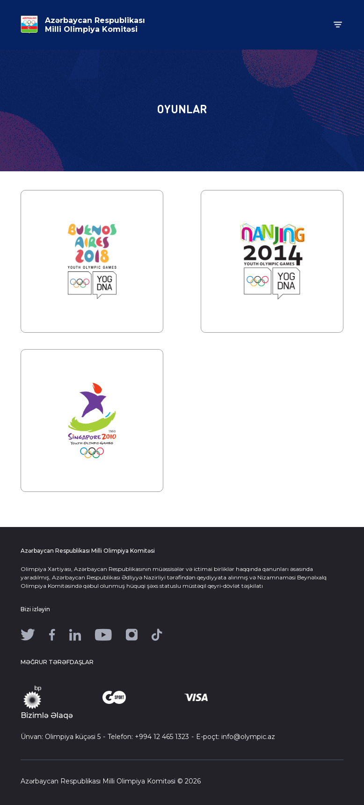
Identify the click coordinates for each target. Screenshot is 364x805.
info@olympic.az (248, 736)
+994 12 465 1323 (162, 736)
